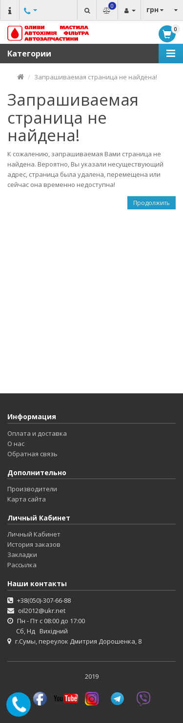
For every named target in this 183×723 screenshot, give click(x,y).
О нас (15, 443)
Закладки (22, 554)
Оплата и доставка (37, 433)
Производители (32, 488)
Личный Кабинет (34, 534)
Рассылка (22, 564)
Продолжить (151, 203)
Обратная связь (32, 453)
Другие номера (29, 20)
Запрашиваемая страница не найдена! (95, 77)
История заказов (34, 544)
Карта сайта (26, 499)
